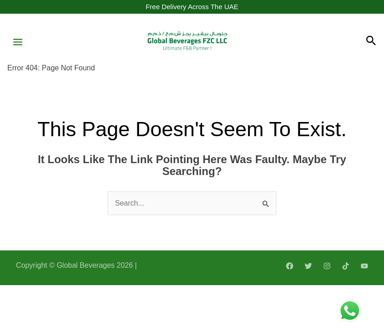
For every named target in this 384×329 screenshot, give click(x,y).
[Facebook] (289, 266)
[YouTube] (364, 266)
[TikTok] (345, 266)
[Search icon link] (371, 41)
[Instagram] (327, 266)
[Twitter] (308, 266)
